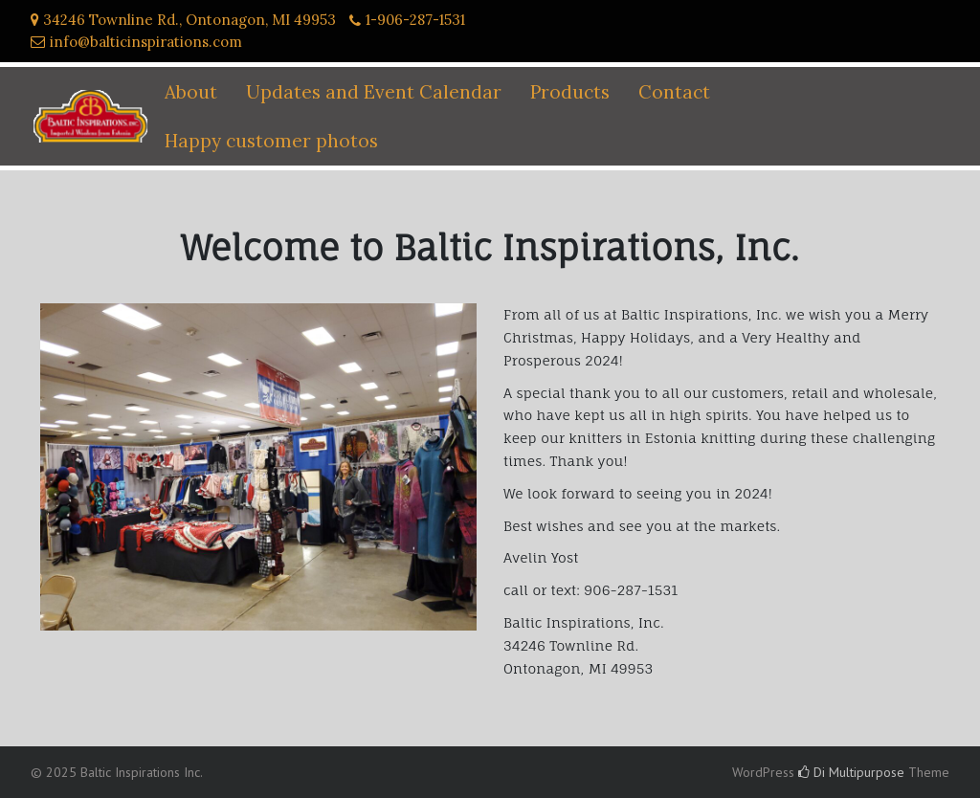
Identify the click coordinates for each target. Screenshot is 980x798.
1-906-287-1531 (415, 20)
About (191, 91)
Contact (674, 91)
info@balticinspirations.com (146, 42)
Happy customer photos (271, 140)
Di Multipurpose (851, 772)
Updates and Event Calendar (373, 91)
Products (570, 91)
